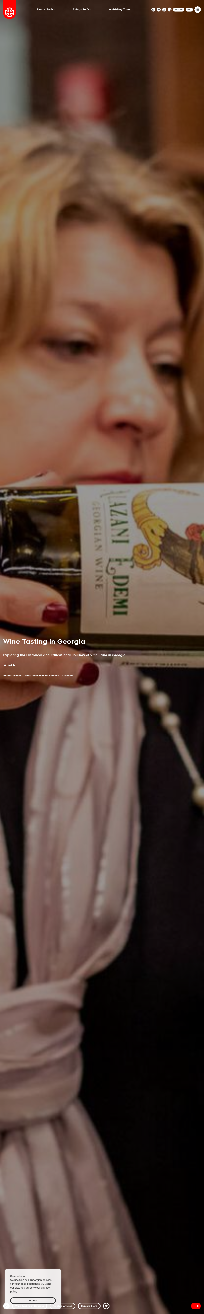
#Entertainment (12, 675)
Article (9, 665)
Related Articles (62, 1306)
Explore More (89, 1306)
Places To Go (46, 9)
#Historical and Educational (42, 675)
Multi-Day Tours (120, 9)
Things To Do (82, 9)
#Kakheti (67, 675)
